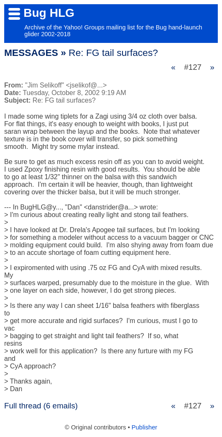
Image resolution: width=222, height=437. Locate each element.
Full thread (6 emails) (41, 405)
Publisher (144, 427)
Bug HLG (49, 12)
